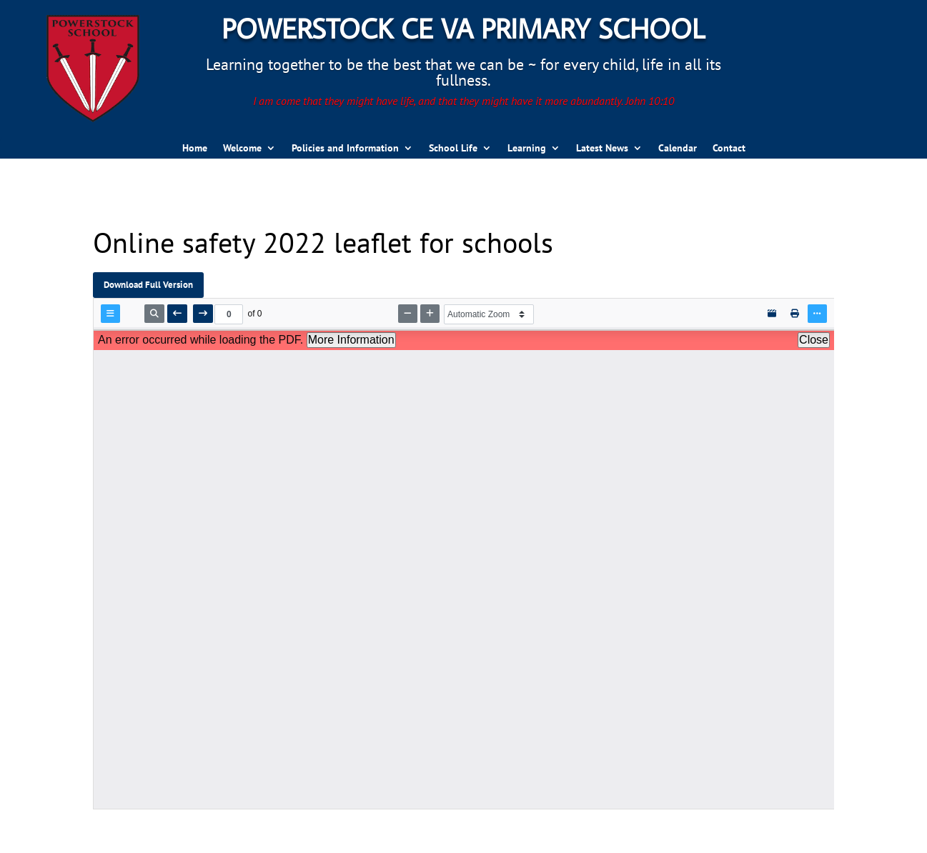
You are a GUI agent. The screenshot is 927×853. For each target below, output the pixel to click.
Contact (729, 148)
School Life (453, 148)
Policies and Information (345, 148)
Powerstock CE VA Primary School (463, 28)
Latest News (602, 148)
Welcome (242, 148)
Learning (526, 148)
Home (194, 148)
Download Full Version (148, 284)
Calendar (677, 148)
